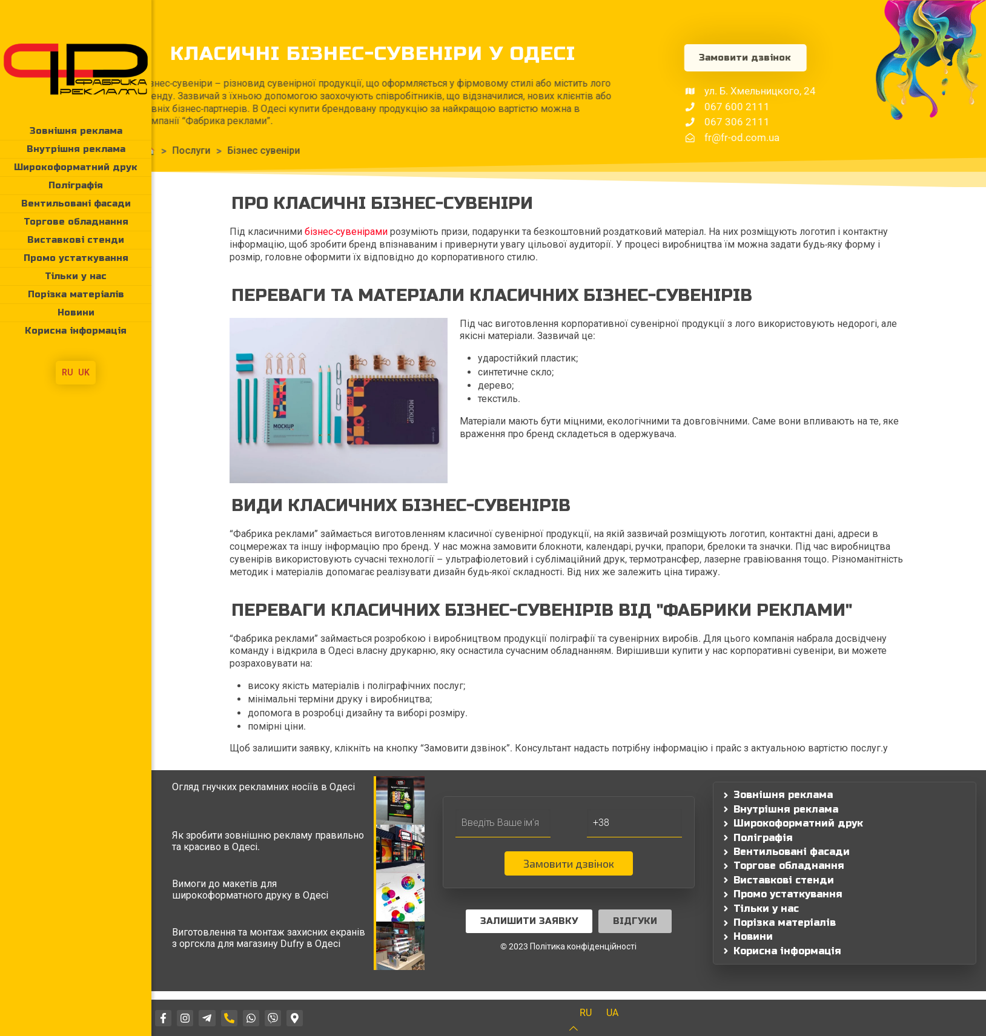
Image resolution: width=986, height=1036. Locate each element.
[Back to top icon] (581, 1028)
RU (67, 372)
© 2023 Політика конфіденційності (568, 946)
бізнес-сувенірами (346, 231)
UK (84, 372)
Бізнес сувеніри (205, 150)
